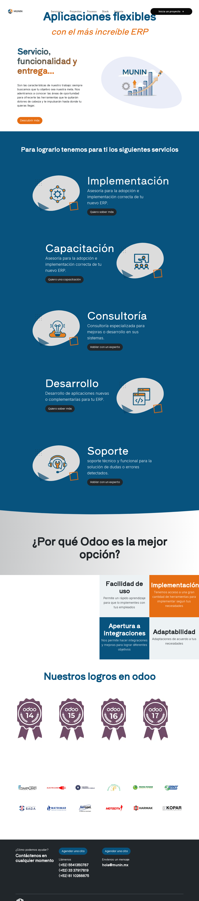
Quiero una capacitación (64, 279)
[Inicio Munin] (15, 11)
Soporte (118, 11)
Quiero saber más (102, 212)
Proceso (92, 11)
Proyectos (76, 11)
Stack (105, 11)
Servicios (57, 11)
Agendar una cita (73, 851)
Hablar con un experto (105, 347)
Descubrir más (30, 120)
